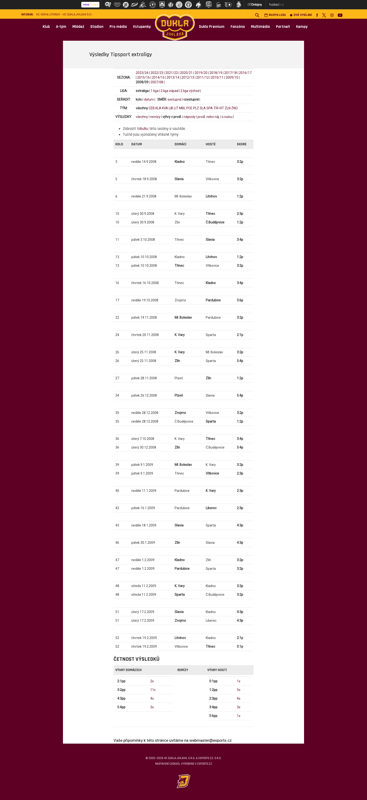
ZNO (234, 108)
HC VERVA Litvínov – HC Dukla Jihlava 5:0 (63, 15)
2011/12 (202, 77)
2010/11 (217, 77)
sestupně (174, 99)
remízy (155, 117)
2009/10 (232, 77)
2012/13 (187, 77)
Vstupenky (142, 26)
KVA (165, 108)
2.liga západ (169, 91)
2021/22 (171, 73)
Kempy (302, 26)
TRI (215, 108)
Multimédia (260, 26)
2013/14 (173, 77)
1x (238, 681)
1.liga (154, 91)
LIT (176, 108)
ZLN (228, 108)
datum (149, 99)
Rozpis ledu (275, 15)
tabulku (142, 128)
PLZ (196, 108)
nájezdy (189, 117)
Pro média (118, 26)
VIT (221, 108)
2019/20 (201, 73)
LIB (171, 108)
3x (152, 707)
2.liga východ (189, 91)
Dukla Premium (211, 26)
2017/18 (230, 73)
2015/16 (143, 77)
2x (152, 681)
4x (152, 698)
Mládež (78, 26)
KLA (158, 108)
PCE (189, 108)
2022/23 (156, 73)
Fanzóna (238, 26)
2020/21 (186, 73)
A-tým (61, 26)
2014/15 (158, 77)
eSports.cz (204, 764)
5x (238, 690)
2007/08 (156, 82)
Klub (46, 26)
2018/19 (215, 73)
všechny (142, 117)
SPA (209, 108)
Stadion (96, 26)
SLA (203, 108)
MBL (182, 108)
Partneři (283, 26)
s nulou (227, 117)
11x (153, 690)
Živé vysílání (301, 15)
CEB (152, 108)
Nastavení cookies (167, 764)
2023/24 (142, 73)
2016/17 (245, 73)
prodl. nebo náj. (209, 117)
